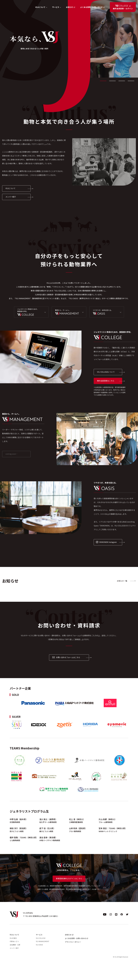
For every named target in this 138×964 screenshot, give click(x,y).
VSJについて (10, 188)
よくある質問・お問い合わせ (91, 7)
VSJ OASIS (39, 945)
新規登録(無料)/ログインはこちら (69, 878)
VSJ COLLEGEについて (106, 372)
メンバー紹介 (10, 196)
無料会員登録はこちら (105, 380)
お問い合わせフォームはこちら (66, 657)
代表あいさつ (14, 941)
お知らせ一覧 (122, 581)
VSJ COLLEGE (40, 938)
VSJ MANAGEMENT (42, 941)
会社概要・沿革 (15, 945)
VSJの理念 (13, 938)
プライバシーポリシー (73, 942)
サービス (39, 935)
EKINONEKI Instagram (106, 542)
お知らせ (69, 7)
